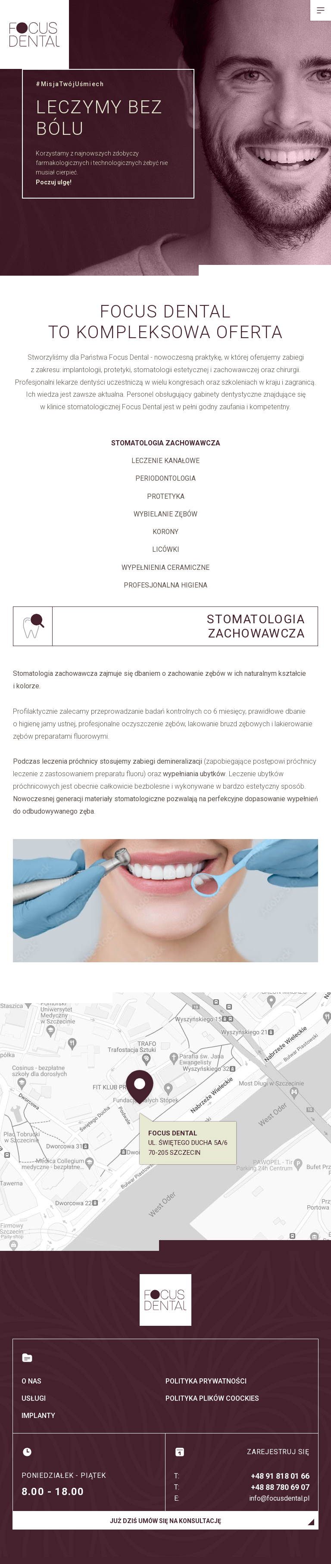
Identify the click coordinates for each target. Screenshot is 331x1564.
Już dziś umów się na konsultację (165, 1527)
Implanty (38, 1422)
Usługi (34, 1405)
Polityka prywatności (206, 1388)
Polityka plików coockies (212, 1405)
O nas (31, 1388)
